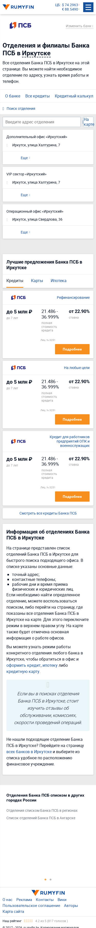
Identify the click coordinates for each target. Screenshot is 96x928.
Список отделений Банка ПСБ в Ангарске (40, 818)
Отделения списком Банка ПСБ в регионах (42, 810)
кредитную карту (22, 671)
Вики (62, 899)
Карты (37, 280)
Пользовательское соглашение (31, 905)
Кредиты (14, 280)
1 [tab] (45, 879)
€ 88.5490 (70, 9)
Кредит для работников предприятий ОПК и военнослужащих (70, 441)
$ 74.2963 (70, 5)
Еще (24, 157)
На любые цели (77, 368)
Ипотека (59, 280)
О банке (12, 96)
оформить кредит (23, 665)
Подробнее (72, 349)
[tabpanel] (45, 808)
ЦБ (57, 5)
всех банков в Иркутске (29, 751)
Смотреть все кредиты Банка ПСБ (48, 513)
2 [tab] (50, 879)
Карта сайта (13, 911)
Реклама (24, 899)
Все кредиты (37, 96)
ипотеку (50, 665)
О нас (8, 899)
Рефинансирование (73, 297)
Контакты (45, 899)
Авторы (71, 905)
